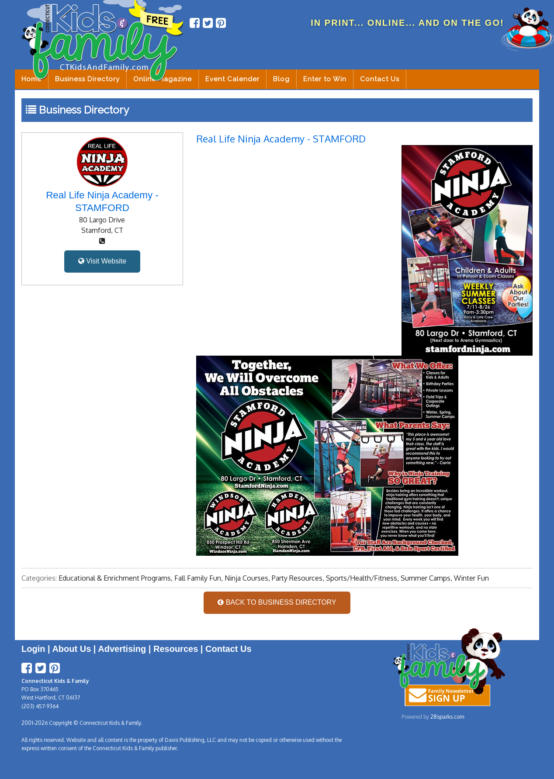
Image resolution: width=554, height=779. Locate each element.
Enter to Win (324, 79)
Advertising (122, 649)
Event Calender (232, 79)
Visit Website (102, 261)
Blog (281, 79)
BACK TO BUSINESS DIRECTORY (277, 602)
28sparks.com (447, 716)
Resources (175, 649)
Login (33, 649)
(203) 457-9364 (40, 706)
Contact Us (379, 79)
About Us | (75, 649)
